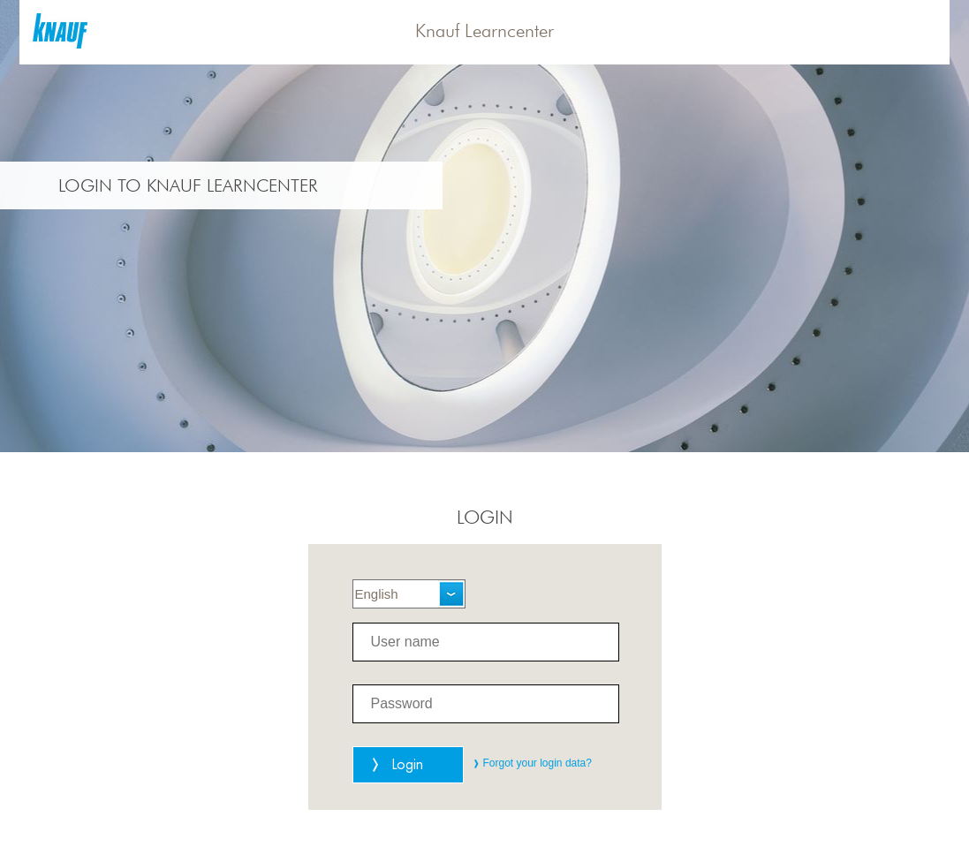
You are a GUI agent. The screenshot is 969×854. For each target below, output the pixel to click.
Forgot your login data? (537, 763)
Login (407, 765)
